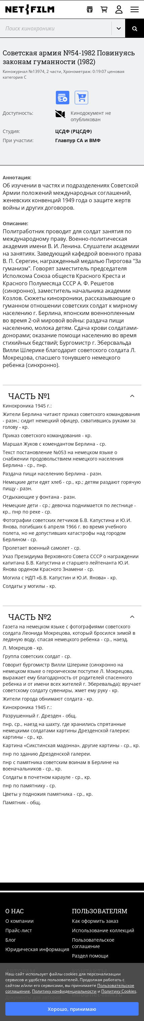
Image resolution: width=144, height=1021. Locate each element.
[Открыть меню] (135, 9)
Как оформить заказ (95, 921)
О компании (19, 921)
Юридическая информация (37, 949)
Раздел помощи (90, 955)
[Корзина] (104, 9)
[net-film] (32, 9)
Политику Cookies (118, 991)
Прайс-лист (18, 930)
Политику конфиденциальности (64, 991)
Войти (118, 9)
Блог (10, 940)
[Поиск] (134, 28)
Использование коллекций (103, 930)
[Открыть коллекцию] (90, 9)
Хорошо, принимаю (72, 1009)
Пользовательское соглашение (93, 943)
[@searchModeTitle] (53, 28)
